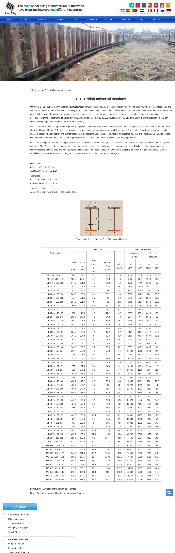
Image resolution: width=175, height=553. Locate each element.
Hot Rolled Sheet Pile (18, 124)
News (76, 19)
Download (108, 19)
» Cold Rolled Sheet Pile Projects (77, 532)
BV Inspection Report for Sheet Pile (22, 528)
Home (9, 19)
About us (25, 19)
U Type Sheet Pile (16, 128)
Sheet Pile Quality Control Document (22, 535)
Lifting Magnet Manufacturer (88, 545)
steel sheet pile (40, 541)
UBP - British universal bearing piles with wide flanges (70, 497)
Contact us (156, 19)
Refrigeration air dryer (64, 545)
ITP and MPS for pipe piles (18, 532)
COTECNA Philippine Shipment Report (23, 522)
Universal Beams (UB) (68, 130)
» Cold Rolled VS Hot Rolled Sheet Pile (80, 528)
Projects (62, 19)
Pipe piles (113, 541)
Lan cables (108, 545)
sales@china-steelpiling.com (21, 240)
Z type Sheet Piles (16, 108)
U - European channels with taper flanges (68, 492)
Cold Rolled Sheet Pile (19, 99)
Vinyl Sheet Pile (15, 197)
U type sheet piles (16, 104)
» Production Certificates (73, 519)
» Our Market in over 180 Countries (78, 522)
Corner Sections (15, 176)
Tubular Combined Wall (18, 160)
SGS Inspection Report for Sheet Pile (23, 525)
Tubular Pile (13, 149)
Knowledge (92, 19)
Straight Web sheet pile (18, 137)
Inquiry (140, 19)
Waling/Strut (13, 185)
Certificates (125, 19)
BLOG (122, 541)
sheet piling (26, 541)
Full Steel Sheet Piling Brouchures (21, 519)
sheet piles (13, 541)
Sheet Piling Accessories (20, 172)
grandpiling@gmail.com (19, 244)
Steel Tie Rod (14, 181)
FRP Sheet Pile (15, 201)
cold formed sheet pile (97, 541)
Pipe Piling (13, 144)
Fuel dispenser (23, 545)
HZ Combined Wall (16, 165)
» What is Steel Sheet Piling (74, 525)
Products (43, 19)
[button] (5, 99)
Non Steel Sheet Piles (18, 192)
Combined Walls (16, 156)
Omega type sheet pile (18, 112)
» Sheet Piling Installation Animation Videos (81, 535)
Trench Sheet (14, 117)
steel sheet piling (56, 541)
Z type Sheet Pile (16, 133)
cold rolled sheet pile (75, 541)
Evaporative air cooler (42, 545)
